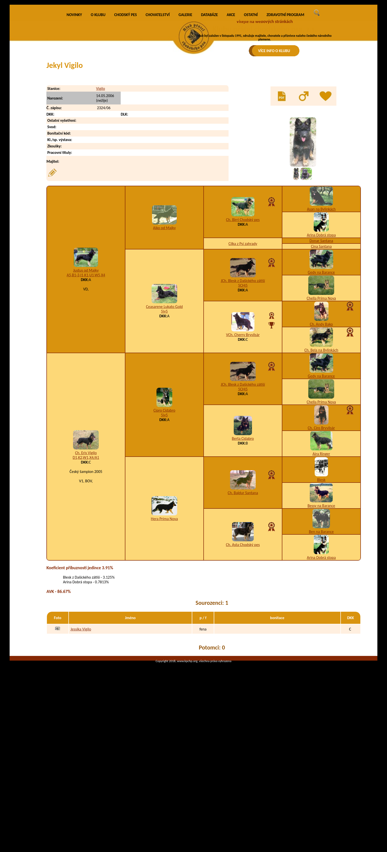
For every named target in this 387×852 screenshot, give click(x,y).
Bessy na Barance (321, 595)
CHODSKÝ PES (125, 104)
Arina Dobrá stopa (321, 325)
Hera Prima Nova (164, 609)
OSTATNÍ (251, 104)
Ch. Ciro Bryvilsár (321, 518)
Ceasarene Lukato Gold (164, 396)
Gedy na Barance (321, 362)
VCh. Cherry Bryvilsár (243, 425)
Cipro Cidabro (164, 500)
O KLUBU (98, 104)
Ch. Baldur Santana (243, 583)
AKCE (231, 104)
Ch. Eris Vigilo (86, 543)
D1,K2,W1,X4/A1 (86, 547)
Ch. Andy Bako (321, 414)
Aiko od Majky (164, 318)
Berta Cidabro (243, 528)
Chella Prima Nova (321, 388)
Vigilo (100, 178)
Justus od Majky (85, 360)
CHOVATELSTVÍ (158, 104)
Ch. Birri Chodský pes (243, 309)
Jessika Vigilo (81, 719)
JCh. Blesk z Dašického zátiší (243, 370)
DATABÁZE (209, 104)
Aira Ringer (321, 544)
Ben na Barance (321, 621)
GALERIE (185, 104)
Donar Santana (321, 330)
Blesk (321, 570)
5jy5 (164, 401)
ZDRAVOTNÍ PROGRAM (285, 104)
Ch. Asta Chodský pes (243, 634)
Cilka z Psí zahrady (243, 333)
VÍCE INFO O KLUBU (274, 50)
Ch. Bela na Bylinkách (321, 440)
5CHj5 (243, 375)
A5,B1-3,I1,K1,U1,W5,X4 (86, 365)
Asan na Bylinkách (321, 299)
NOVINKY (74, 104)
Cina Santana (321, 336)
